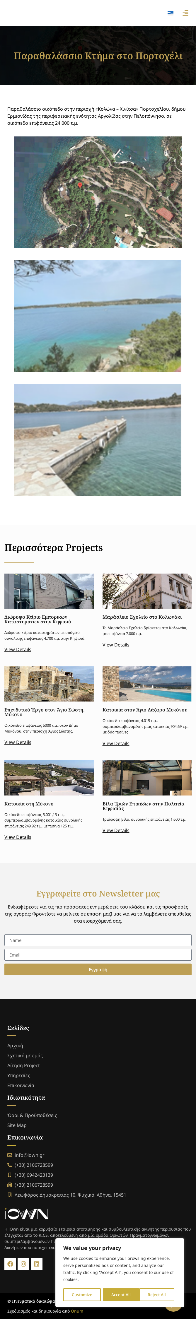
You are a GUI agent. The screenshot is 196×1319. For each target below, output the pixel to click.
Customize (82, 1294)
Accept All (158, 1294)
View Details (17, 649)
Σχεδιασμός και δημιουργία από (45, 1311)
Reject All (121, 1294)
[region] (119, 1273)
